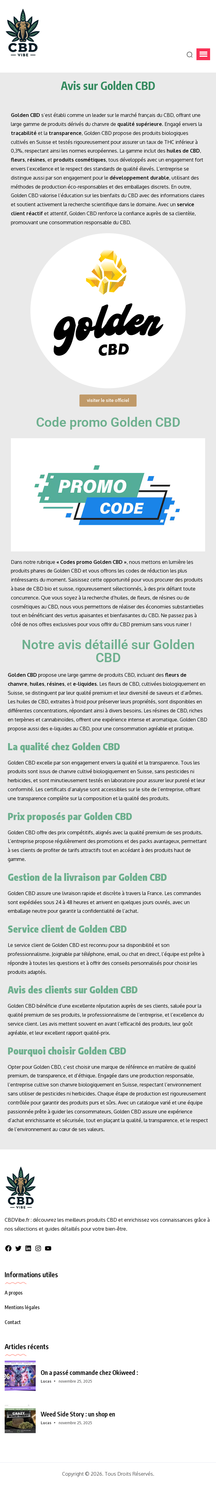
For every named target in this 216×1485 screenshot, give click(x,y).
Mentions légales (22, 1307)
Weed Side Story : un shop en (78, 1414)
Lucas (46, 1381)
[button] (203, 54)
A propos (14, 1293)
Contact (13, 1322)
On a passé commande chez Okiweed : (89, 1372)
